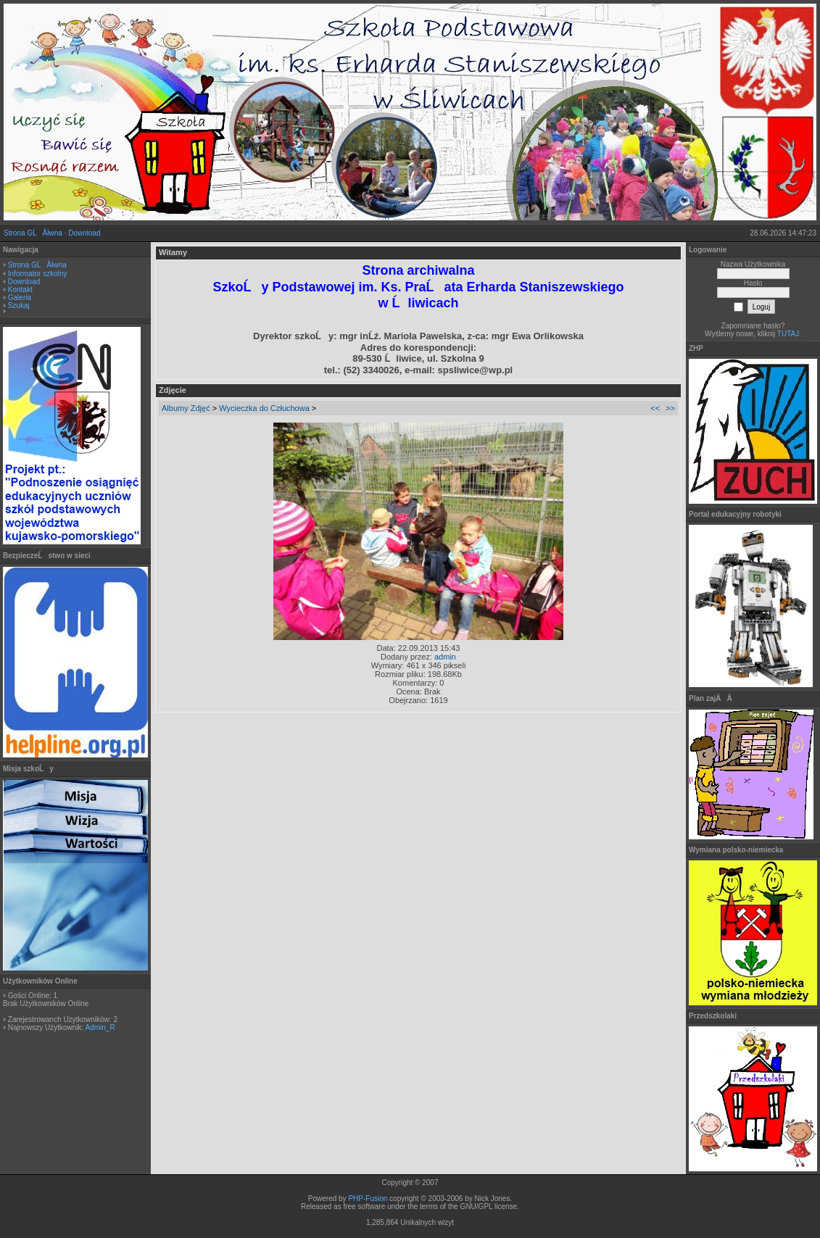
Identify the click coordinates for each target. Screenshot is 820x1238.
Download (84, 233)
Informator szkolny (37, 274)
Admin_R (100, 1027)
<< (655, 408)
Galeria (19, 298)
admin (445, 656)
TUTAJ (788, 334)
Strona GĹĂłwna (33, 233)
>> (670, 408)
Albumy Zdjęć (186, 408)
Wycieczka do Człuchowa (264, 408)
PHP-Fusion (367, 1198)
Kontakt (20, 290)
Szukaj (19, 306)
